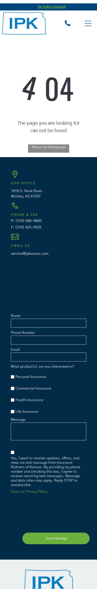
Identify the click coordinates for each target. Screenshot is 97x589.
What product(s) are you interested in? (42, 366)
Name (15, 316)
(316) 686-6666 (28, 221)
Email (15, 349)
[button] (88, 23)
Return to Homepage (49, 147)
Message (18, 419)
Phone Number (23, 333)
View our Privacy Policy (29, 491)
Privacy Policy (53, 574)
